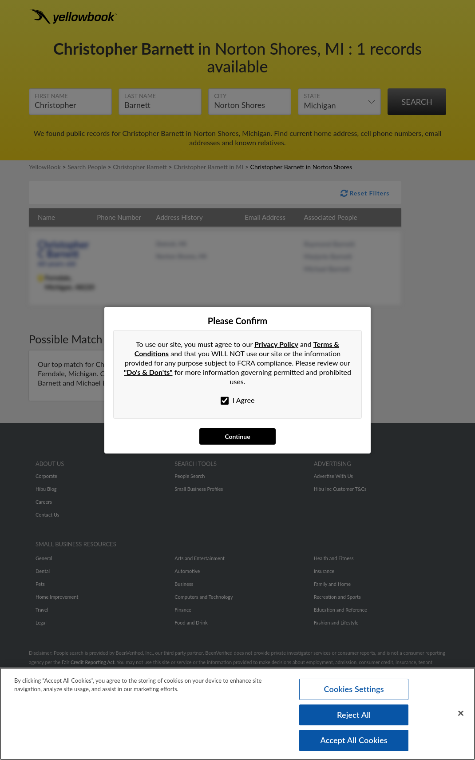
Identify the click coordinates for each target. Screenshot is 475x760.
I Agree (238, 400)
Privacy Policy (276, 344)
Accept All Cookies (354, 740)
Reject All (354, 715)
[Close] (461, 713)
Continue (237, 436)
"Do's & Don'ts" (148, 372)
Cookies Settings (354, 689)
